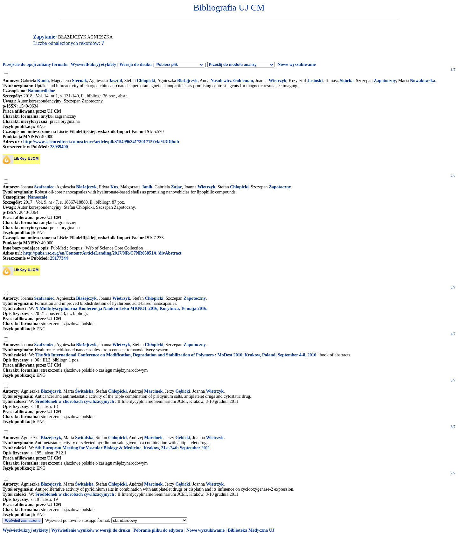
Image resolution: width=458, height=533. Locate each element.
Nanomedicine (41, 90)
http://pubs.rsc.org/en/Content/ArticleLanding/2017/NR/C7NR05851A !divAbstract (102, 253)
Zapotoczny (385, 80)
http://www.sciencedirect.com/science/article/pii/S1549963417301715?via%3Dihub (101, 141)
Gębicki (182, 391)
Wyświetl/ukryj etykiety (93, 64)
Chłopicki (154, 298)
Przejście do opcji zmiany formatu (35, 64)
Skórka (347, 80)
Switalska (84, 437)
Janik (147, 187)
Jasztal (115, 80)
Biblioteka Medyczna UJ (251, 530)
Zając (176, 187)
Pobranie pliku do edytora (158, 530)
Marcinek (153, 391)
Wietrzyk (278, 80)
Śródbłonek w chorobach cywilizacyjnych (74, 401)
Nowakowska (422, 80)
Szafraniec (44, 187)
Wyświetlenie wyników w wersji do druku (90, 530)
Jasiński (315, 80)
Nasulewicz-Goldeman (232, 80)
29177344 (59, 258)
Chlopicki (146, 80)
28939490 (59, 146)
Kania (43, 80)
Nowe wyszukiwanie (296, 64)
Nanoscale (37, 197)
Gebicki (182, 437)
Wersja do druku (135, 64)
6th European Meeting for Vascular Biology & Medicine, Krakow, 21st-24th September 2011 (122, 447)
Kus (114, 187)
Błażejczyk (187, 80)
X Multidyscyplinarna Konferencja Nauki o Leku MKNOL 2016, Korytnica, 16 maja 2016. (121, 308)
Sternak (79, 80)
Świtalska (84, 391)
